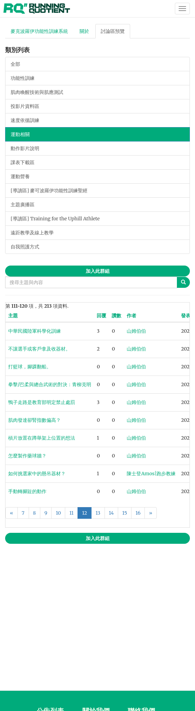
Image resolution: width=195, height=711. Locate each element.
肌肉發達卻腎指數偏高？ (34, 420)
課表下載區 (22, 162)
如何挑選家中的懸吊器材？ (37, 473)
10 (58, 513)
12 (84, 513)
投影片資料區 (25, 106)
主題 (13, 315)
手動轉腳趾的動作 (27, 491)
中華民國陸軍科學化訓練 (34, 331)
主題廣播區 (22, 204)
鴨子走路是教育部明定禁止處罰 (41, 402)
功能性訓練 (22, 78)
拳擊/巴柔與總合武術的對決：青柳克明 (49, 384)
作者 (131, 315)
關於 (84, 31)
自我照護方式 (25, 247)
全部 (15, 64)
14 (111, 513)
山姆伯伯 (136, 331)
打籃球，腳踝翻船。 (29, 367)
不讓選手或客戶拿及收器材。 (39, 349)
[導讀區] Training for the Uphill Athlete (55, 219)
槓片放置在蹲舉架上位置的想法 (41, 438)
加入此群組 (98, 271)
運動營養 (20, 176)
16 (138, 513)
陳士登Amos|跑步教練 (151, 473)
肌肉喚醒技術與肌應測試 (37, 92)
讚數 (116, 315)
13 (98, 513)
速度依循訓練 (25, 120)
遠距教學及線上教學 (32, 233)
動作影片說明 (25, 148)
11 (71, 513)
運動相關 (20, 134)
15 (124, 513)
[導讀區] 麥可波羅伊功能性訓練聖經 (49, 190)
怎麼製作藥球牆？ (27, 456)
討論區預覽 (113, 31)
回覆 (101, 315)
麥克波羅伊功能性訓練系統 (39, 31)
